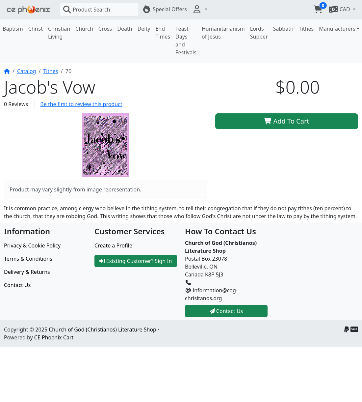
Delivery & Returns (27, 271)
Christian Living (59, 32)
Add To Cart (286, 121)
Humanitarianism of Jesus (223, 32)
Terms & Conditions (28, 258)
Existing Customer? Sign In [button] (135, 261)
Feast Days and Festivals (185, 40)
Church (84, 28)
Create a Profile (113, 245)
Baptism (13, 28)
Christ (35, 28)
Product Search (86, 9)
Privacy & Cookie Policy (32, 245)
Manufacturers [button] (337, 28)
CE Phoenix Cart (54, 337)
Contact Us (17, 285)
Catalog (26, 71)
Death (124, 28)
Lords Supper (259, 32)
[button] (200, 9)
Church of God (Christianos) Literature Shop (102, 329)
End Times (162, 32)
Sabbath (283, 28)
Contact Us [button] (226, 311)
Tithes (306, 28)
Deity (144, 28)
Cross (105, 28)
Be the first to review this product (81, 104)
